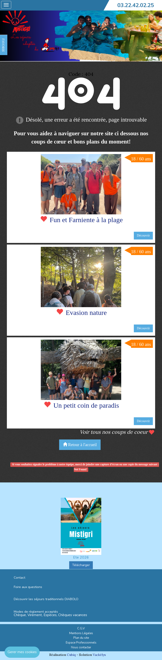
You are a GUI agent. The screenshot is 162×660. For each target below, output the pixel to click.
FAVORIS (3, 45)
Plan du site (81, 638)
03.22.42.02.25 (135, 5)
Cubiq (71, 655)
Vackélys (99, 655)
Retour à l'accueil (80, 444)
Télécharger (81, 565)
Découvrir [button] (143, 235)
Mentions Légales (81, 633)
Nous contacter (81, 647)
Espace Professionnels (81, 643)
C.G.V (81, 628)
